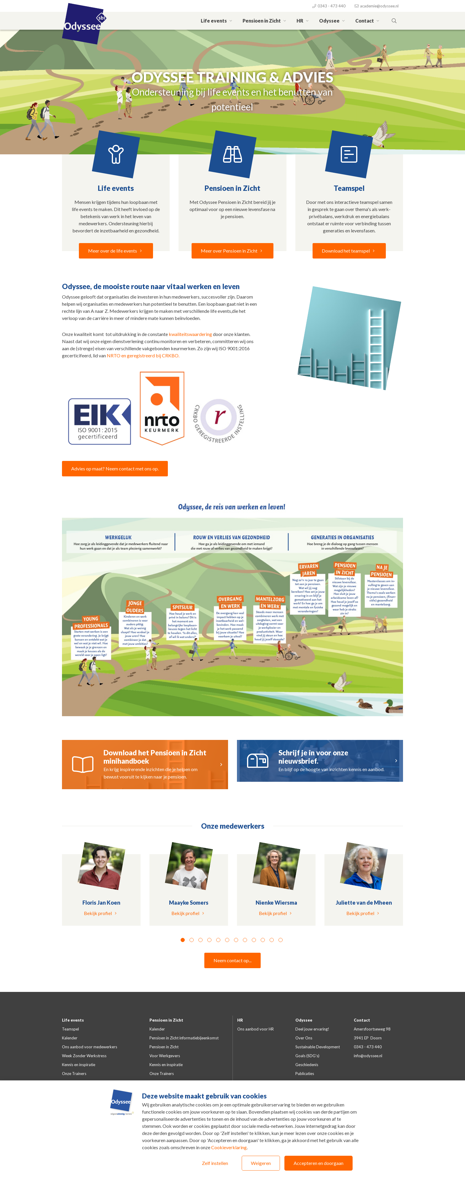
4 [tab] (209, 940)
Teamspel (70, 1029)
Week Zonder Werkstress (84, 1055)
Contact (368, 20)
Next (407, 892)
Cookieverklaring (229, 1147)
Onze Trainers (74, 1073)
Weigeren (261, 1163)
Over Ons (303, 1038)
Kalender (69, 1038)
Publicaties (304, 1073)
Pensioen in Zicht (265, 20)
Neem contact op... (232, 960)
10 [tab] (263, 940)
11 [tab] (272, 940)
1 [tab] (183, 940)
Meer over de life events (116, 250)
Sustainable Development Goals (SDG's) (317, 1051)
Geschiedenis (306, 1064)
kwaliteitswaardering (191, 334)
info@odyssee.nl (368, 1055)
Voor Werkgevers (164, 1055)
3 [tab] (200, 940)
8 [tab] (245, 940)
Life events (217, 20)
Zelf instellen (215, 1163)
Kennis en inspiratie (78, 1064)
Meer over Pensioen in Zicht (232, 250)
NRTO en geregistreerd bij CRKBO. (143, 355)
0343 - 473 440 (328, 6)
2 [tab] (191, 940)
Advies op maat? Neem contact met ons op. (115, 468)
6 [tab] (227, 940)
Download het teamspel (349, 250)
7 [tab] (236, 940)
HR (303, 20)
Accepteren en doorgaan (318, 1163)
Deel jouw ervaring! (312, 1029)
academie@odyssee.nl (376, 6)
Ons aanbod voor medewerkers (89, 1046)
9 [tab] (254, 940)
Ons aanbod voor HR (255, 1029)
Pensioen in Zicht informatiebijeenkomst (184, 1038)
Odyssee (332, 20)
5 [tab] (218, 940)
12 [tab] (280, 940)
